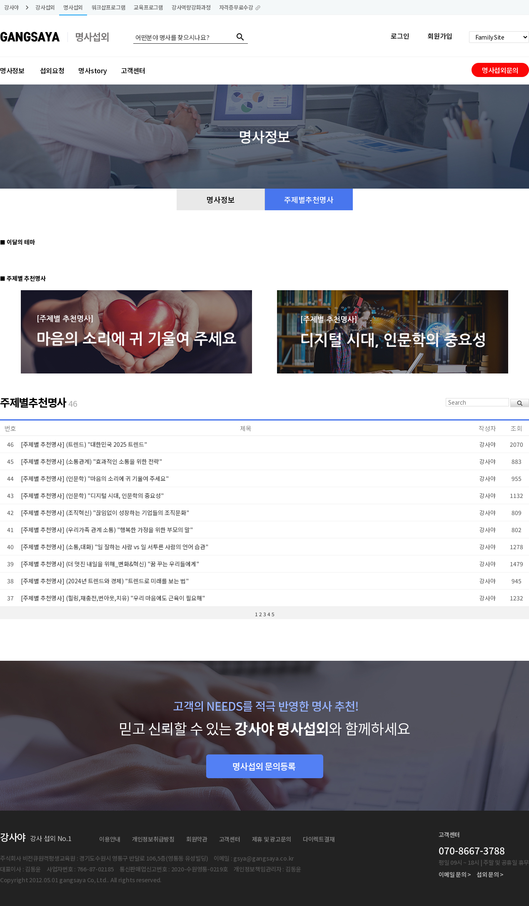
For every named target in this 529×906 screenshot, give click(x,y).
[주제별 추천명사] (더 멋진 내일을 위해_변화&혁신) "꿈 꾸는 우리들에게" (110, 564)
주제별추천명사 (309, 199)
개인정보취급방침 (153, 839)
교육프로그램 (148, 7)
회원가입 (439, 36)
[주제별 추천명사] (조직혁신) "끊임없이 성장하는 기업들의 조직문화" (105, 512)
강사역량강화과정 (191, 7)
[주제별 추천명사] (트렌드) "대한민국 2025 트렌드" (84, 444)
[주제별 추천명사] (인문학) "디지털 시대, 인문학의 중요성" (92, 495)
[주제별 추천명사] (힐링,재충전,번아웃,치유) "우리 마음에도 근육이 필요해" (113, 598)
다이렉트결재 (318, 839)
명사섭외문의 (500, 70)
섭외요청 (52, 70)
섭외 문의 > (490, 874)
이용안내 (109, 839)
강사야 (11, 7)
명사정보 (12, 70)
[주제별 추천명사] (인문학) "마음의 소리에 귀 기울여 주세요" (95, 478)
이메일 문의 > (455, 874)
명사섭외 (73, 7)
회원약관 (196, 839)
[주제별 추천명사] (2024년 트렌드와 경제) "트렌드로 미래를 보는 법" (105, 581)
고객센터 (133, 70)
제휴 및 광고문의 (271, 839)
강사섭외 (45, 7)
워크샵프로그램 (108, 7)
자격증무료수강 (240, 7)
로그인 (400, 36)
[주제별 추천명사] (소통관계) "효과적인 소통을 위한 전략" (91, 461)
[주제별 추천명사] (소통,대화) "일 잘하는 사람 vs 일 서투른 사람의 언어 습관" (114, 547)
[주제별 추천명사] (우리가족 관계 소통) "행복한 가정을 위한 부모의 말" (107, 529)
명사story (92, 70)
